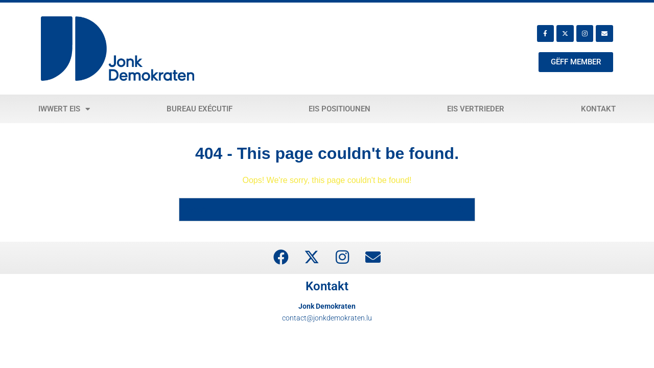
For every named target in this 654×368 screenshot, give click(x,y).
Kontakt (598, 108)
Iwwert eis (64, 109)
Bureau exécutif (199, 108)
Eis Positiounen (339, 108)
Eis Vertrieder (475, 108)
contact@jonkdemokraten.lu (327, 318)
